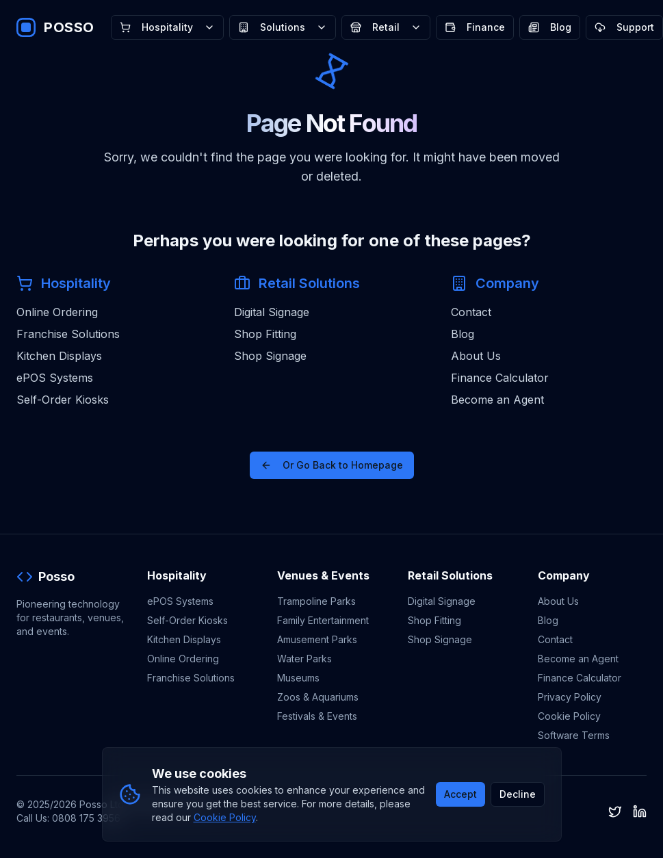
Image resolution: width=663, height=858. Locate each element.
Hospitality (167, 27)
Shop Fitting (265, 334)
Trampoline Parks (316, 601)
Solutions (282, 27)
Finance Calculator (500, 378)
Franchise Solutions (68, 334)
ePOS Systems (54, 378)
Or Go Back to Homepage (332, 465)
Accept (460, 794)
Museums (298, 678)
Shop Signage (270, 356)
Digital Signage (271, 312)
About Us (476, 356)
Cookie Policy (569, 716)
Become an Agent (497, 399)
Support (624, 27)
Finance (475, 27)
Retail (385, 27)
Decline (517, 794)
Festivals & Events (317, 716)
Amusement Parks (317, 639)
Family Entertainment (323, 620)
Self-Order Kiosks (62, 399)
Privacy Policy (569, 697)
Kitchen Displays (59, 356)
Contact (471, 312)
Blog (549, 27)
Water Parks (304, 658)
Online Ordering (57, 312)
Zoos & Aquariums (318, 697)
